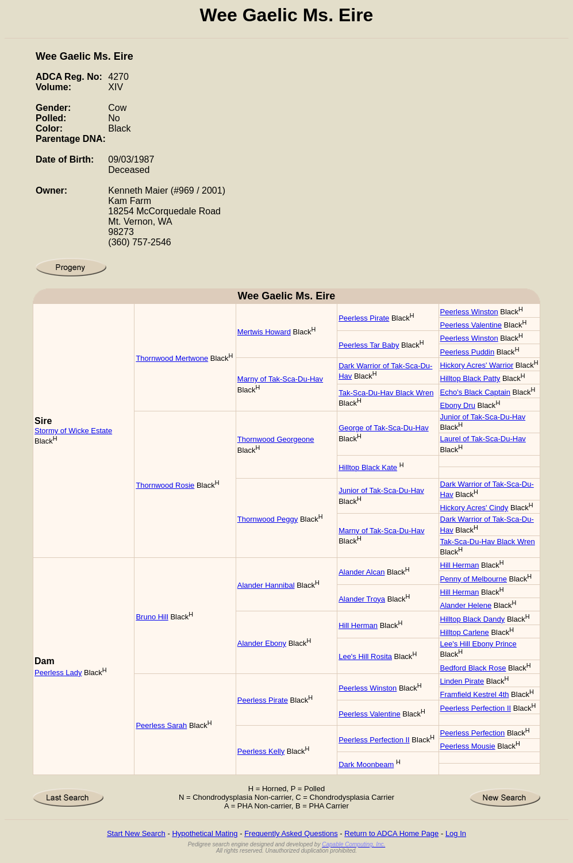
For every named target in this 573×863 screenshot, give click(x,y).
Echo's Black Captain (475, 392)
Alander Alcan (361, 572)
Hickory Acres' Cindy (474, 507)
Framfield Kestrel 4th (474, 694)
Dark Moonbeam (366, 764)
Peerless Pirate (364, 318)
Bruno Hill (152, 616)
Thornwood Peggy (267, 519)
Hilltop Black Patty (470, 378)
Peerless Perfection (472, 733)
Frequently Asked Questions (291, 833)
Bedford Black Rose (473, 668)
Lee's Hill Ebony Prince (478, 643)
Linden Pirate (462, 681)
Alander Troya (362, 599)
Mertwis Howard (264, 332)
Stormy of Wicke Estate (73, 430)
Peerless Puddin (467, 352)
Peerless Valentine (471, 325)
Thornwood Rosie (165, 485)
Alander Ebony (261, 643)
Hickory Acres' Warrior (477, 365)
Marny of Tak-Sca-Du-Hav (280, 379)
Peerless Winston (469, 311)
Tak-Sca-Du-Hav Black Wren (386, 392)
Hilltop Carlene (464, 632)
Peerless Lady (58, 672)
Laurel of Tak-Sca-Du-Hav (483, 438)
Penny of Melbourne (473, 579)
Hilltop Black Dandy (472, 619)
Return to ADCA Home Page (391, 833)
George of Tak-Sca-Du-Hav (384, 427)
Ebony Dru (457, 405)
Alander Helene (466, 605)
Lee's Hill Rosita (365, 656)
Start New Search (136, 833)
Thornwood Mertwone (172, 358)
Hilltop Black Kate (368, 467)
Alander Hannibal (266, 585)
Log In (455, 833)
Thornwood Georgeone (275, 439)
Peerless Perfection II (476, 708)
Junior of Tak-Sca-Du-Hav (483, 417)
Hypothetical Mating (204, 833)
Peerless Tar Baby (369, 345)
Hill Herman (459, 565)
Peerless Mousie (467, 746)
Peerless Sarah (161, 725)
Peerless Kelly (260, 751)
